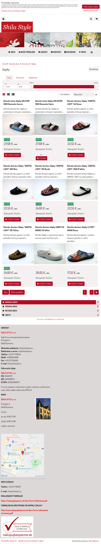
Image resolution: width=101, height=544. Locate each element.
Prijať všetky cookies (91, 6)
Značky (43, 52)
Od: (11, 85)
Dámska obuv (51, 302)
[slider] (31, 86)
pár (39, 154)
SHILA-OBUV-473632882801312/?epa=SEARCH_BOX (50, 319)
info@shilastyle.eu (14, 491)
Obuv (11, 52)
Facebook (70, 52)
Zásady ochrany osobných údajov (31, 540)
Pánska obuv (51, 306)
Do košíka (41, 158)
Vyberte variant (12, 155)
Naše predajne (26, 52)
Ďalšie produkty (17, 292)
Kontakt (55, 52)
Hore (6, 292)
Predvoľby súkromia (9, 540)
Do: (24, 85)
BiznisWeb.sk (94, 540)
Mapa (82, 52)
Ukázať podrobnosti (90, 11)
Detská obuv (51, 311)
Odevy (51, 315)
